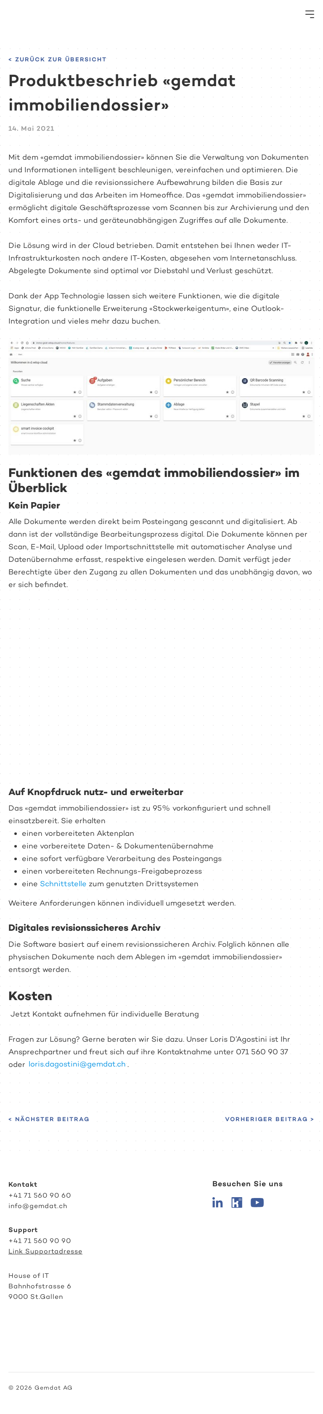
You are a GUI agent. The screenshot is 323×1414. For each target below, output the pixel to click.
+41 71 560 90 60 (39, 1195)
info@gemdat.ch (37, 1206)
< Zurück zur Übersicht (57, 59)
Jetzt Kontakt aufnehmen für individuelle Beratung (103, 1014)
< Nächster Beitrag (49, 1119)
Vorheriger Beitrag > (270, 1119)
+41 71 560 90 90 (39, 1241)
